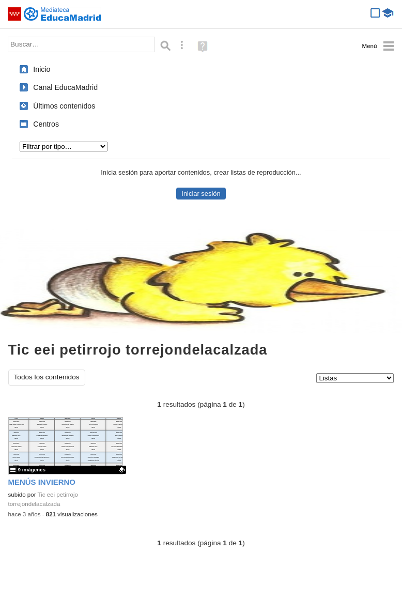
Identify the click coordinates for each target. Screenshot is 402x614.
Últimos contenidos (64, 106)
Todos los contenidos (47, 377)
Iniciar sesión (200, 193)
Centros (46, 124)
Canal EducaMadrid (65, 87)
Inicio (41, 69)
